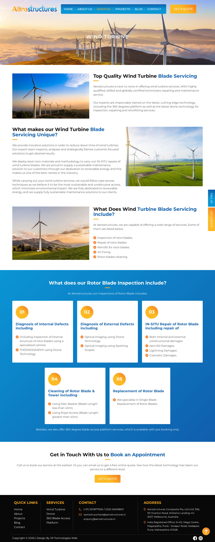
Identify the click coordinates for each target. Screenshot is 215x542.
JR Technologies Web (63, 538)
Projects (122, 9)
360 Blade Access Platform (58, 520)
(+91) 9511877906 (93, 509)
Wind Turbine (55, 509)
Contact (154, 9)
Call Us (211, 198)
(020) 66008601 (114, 509)
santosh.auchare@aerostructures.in (105, 514)
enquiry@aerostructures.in (99, 519)
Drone (50, 513)
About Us (84, 9)
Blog (139, 9)
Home (68, 9)
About (18, 513)
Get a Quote (183, 9)
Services (104, 9)
